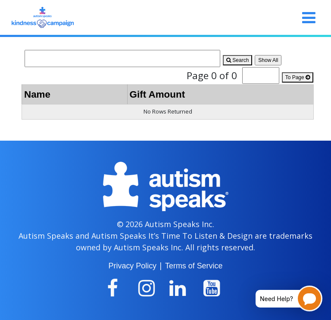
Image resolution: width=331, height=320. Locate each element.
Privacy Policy (132, 266)
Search (237, 60)
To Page (297, 77)
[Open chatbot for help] (282, 298)
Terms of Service (193, 266)
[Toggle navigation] (309, 17)
